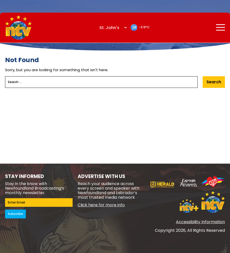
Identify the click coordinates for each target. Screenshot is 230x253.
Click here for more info (101, 205)
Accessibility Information (200, 222)
